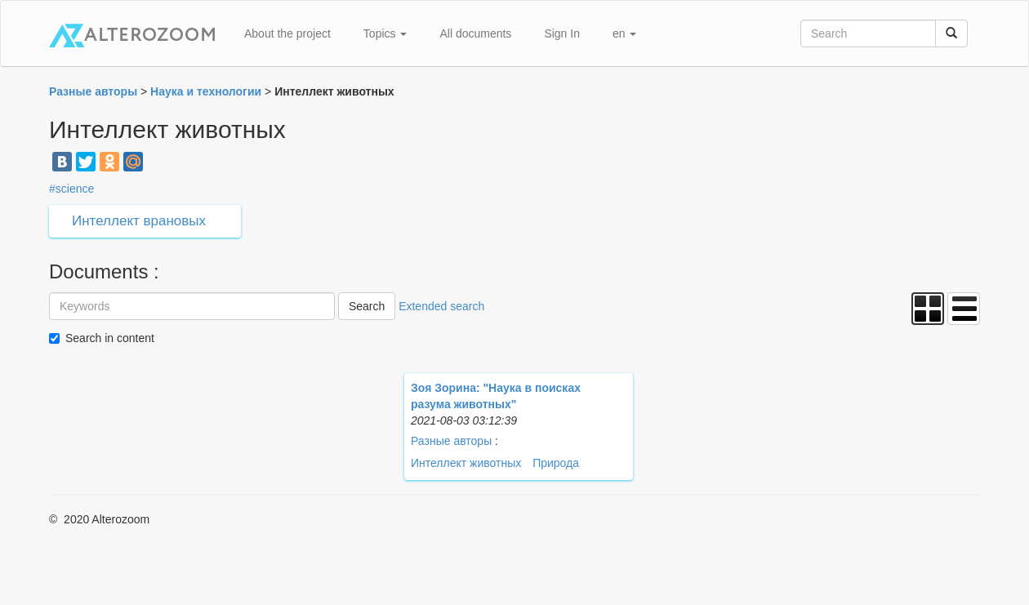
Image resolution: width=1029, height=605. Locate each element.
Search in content (109, 338)
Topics (385, 33)
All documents (475, 33)
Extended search (441, 306)
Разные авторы (451, 440)
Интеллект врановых (139, 221)
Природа (555, 462)
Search (367, 306)
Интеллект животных (466, 462)
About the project (287, 33)
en (624, 33)
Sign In (562, 33)
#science (71, 188)
